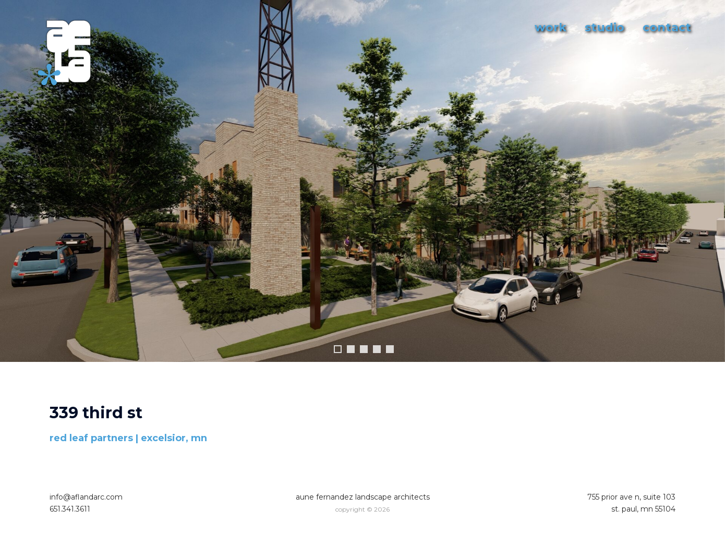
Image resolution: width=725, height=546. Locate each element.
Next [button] (712, 181)
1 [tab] (338, 349)
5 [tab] (390, 349)
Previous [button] (13, 181)
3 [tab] (364, 349)
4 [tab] (377, 349)
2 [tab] (351, 349)
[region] (362, 191)
